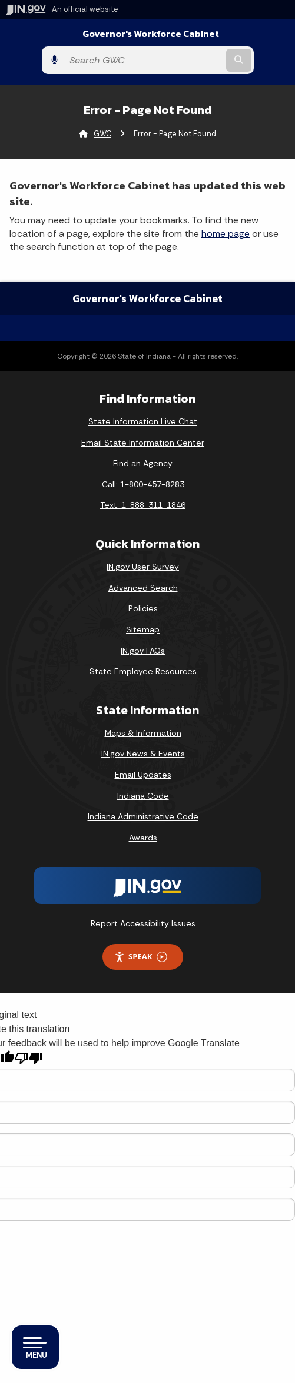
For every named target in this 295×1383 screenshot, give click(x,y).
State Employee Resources (143, 671)
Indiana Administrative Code (143, 816)
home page (225, 233)
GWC (102, 134)
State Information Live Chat (142, 421)
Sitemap (143, 629)
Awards (143, 837)
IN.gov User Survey (143, 566)
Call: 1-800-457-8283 (143, 484)
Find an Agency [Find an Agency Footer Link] (143, 463)
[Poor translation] (29, 1058)
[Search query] (144, 60)
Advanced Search (143, 587)
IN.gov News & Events (143, 753)
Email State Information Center (142, 442)
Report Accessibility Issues (143, 923)
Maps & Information (143, 733)
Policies (143, 608)
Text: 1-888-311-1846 (142, 505)
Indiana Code (143, 796)
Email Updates (143, 774)
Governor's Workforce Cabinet (150, 33)
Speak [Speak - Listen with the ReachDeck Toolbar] (140, 956)
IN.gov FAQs (143, 650)
